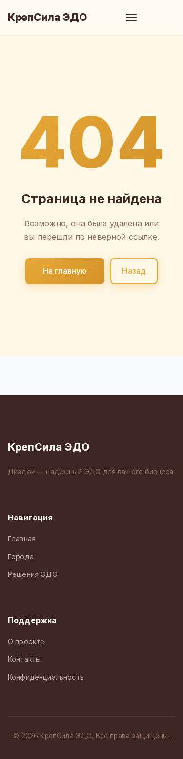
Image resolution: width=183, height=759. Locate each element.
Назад (134, 271)
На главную (65, 271)
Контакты (24, 659)
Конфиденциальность (46, 677)
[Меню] (131, 17)
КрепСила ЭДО (47, 17)
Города (21, 557)
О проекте (26, 641)
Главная (22, 539)
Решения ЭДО (33, 574)
